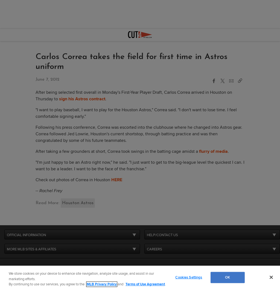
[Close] (271, 277)
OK (227, 277)
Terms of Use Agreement (145, 284)
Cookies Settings (188, 277)
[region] (140, 278)
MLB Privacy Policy (102, 284)
